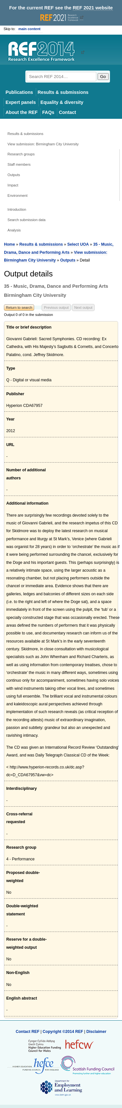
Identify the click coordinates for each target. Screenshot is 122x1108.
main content (29, 29)
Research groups (20, 154)
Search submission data (26, 220)
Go (103, 76)
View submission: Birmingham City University (43, 144)
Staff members (19, 164)
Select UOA (78, 244)
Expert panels (21, 102)
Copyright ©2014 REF (63, 1031)
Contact (67, 112)
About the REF (22, 112)
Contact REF (27, 1031)
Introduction (16, 209)
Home (9, 244)
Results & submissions (63, 92)
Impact (12, 185)
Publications (19, 92)
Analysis (14, 230)
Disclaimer (96, 1031)
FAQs (48, 112)
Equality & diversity (61, 102)
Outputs (13, 175)
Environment (17, 195)
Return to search (19, 307)
